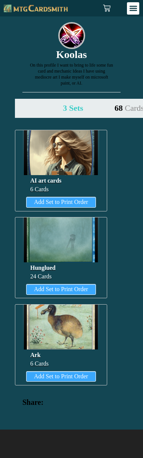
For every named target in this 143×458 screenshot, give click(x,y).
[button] (133, 8)
